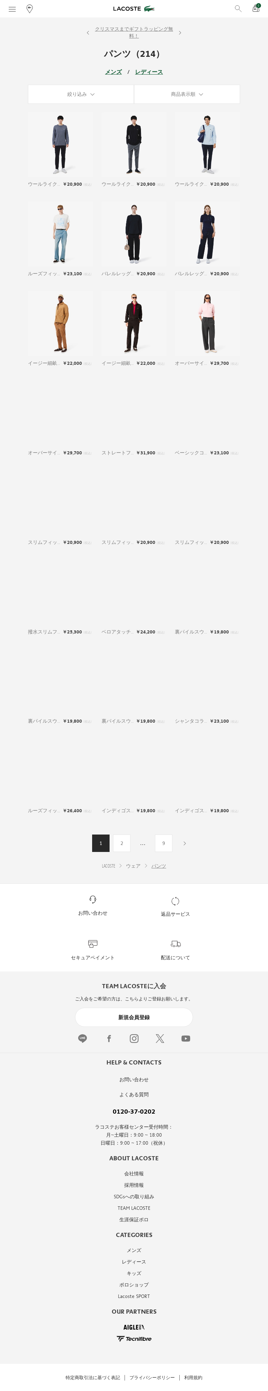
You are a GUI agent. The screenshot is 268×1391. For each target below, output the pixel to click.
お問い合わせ (134, 1079)
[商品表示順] (187, 94)
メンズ (113, 72)
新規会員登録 (134, 1017)
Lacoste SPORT (134, 1296)
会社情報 (134, 1173)
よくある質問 (134, 1094)
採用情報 (134, 1185)
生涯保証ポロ (134, 1219)
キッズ (134, 1273)
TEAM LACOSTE (134, 1208)
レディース (149, 72)
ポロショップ (134, 1285)
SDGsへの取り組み (134, 1196)
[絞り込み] (81, 94)
